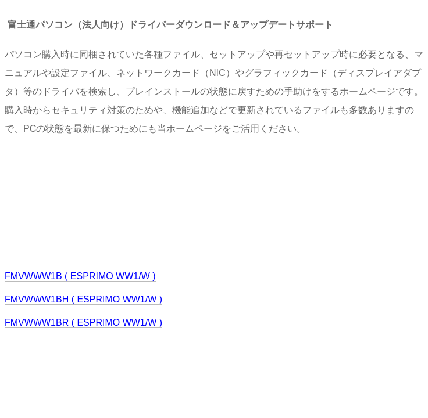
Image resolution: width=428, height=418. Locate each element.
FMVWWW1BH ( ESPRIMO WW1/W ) (83, 299)
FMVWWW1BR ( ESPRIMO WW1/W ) (83, 322)
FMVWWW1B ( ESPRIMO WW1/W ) (80, 276)
